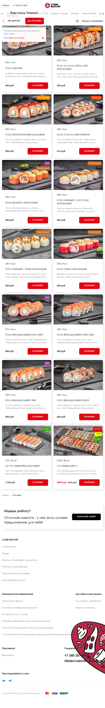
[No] (13, 21)
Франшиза (8, 655)
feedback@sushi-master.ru (83, 661)
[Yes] (34, 21)
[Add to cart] (38, 85)
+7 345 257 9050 (20, 6)
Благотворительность (13, 580)
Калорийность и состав (15, 614)
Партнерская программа (16, 573)
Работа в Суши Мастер (15, 567)
